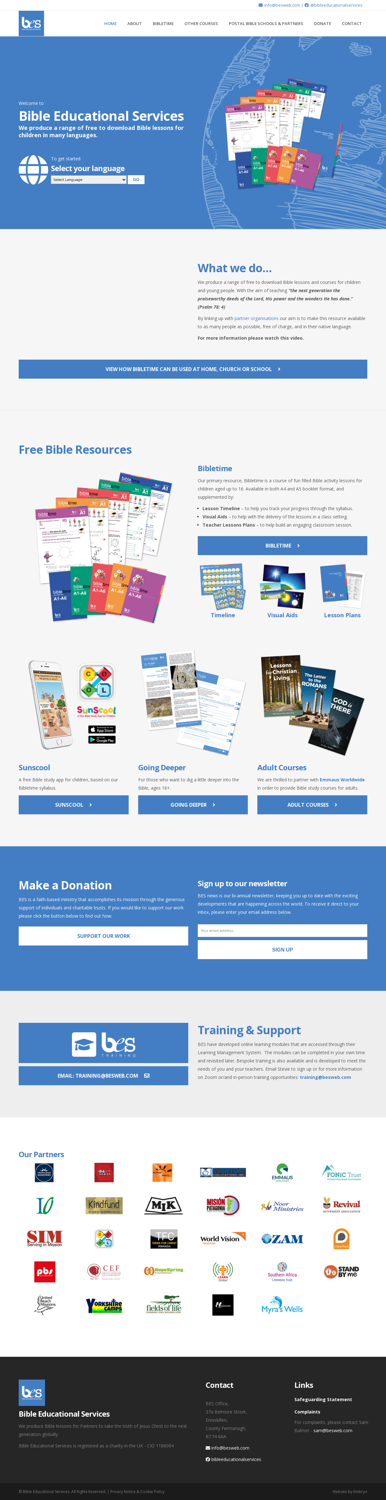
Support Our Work (103, 936)
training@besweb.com (325, 1077)
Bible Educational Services (46, 1491)
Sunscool (73, 804)
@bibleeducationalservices (333, 5)
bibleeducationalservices (233, 1459)
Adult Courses (312, 804)
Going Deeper (192, 804)
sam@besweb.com (332, 1430)
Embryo (360, 1491)
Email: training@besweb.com (103, 1075)
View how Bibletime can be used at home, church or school (193, 369)
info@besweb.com (279, 5)
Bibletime (283, 545)
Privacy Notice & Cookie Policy (137, 1491)
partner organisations (257, 318)
